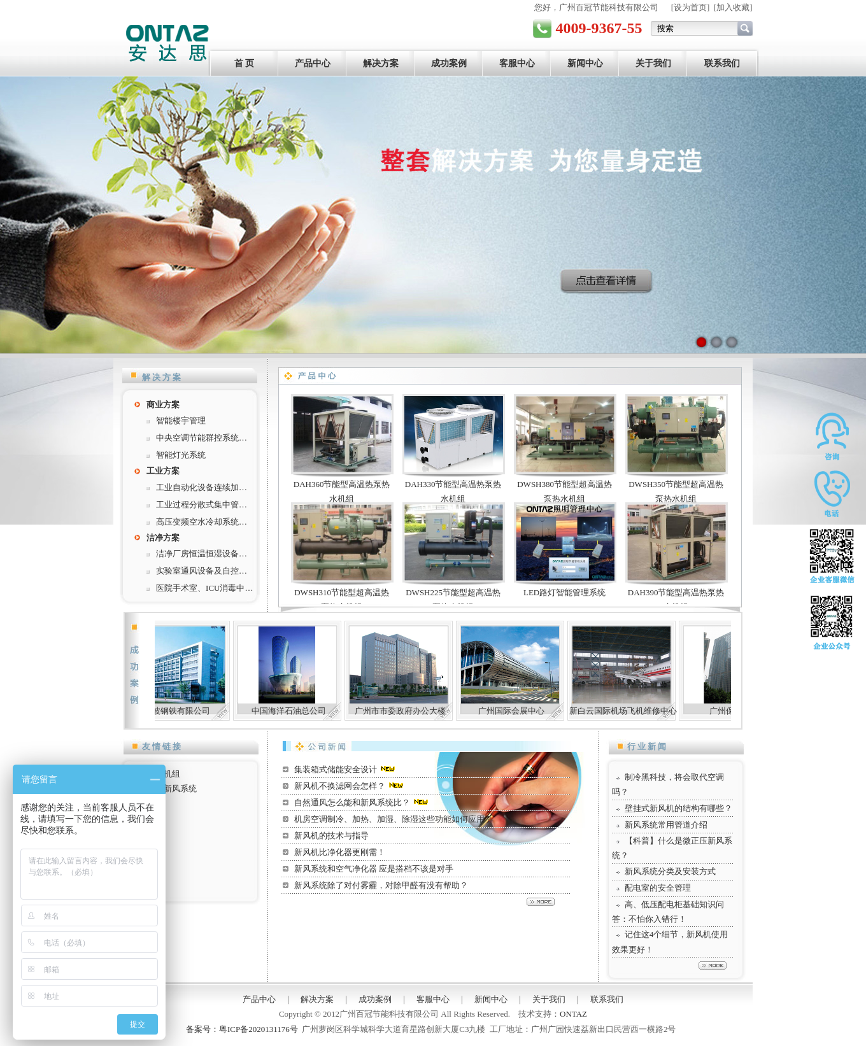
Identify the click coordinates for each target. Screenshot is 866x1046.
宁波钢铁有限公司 (189, 711)
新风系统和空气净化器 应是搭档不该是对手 (373, 868)
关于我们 (653, 63)
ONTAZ (573, 1014)
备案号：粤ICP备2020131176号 (242, 1029)
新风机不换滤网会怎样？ (339, 786)
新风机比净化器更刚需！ (339, 852)
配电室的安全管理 (658, 888)
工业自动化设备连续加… (201, 487)
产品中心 (312, 63)
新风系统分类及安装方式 (670, 871)
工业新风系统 (172, 788)
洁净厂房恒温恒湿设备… (201, 553)
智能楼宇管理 (181, 420)
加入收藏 (732, 7)
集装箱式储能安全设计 (335, 769)
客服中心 (517, 63)
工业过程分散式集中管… (201, 504)
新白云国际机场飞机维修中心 (635, 711)
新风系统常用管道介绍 (666, 825)
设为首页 (690, 7)
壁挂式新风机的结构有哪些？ (678, 808)
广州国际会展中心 (523, 711)
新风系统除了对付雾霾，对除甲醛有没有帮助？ (381, 885)
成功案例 (449, 63)
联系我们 (722, 63)
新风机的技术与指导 (331, 835)
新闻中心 (585, 63)
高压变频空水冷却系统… (201, 522)
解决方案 (381, 63)
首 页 (244, 63)
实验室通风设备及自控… (201, 571)
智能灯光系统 (181, 455)
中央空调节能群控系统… (201, 437)
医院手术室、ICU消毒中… (204, 588)
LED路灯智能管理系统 (564, 592)
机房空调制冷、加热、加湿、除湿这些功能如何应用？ (393, 819)
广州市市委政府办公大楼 (412, 711)
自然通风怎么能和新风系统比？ (352, 802)
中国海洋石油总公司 (301, 711)
